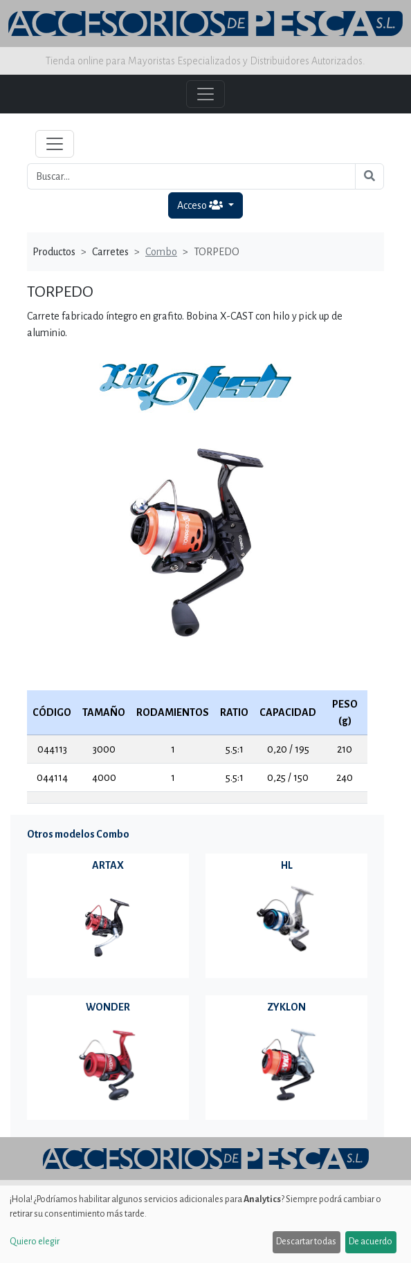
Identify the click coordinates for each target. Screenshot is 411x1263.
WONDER (108, 1007)
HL (287, 865)
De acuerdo (370, 1241)
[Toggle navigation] (54, 144)
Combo (161, 251)
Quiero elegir (35, 1241)
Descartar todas (306, 1241)
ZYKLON (286, 1007)
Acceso (201, 205)
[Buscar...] (191, 176)
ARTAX (108, 865)
